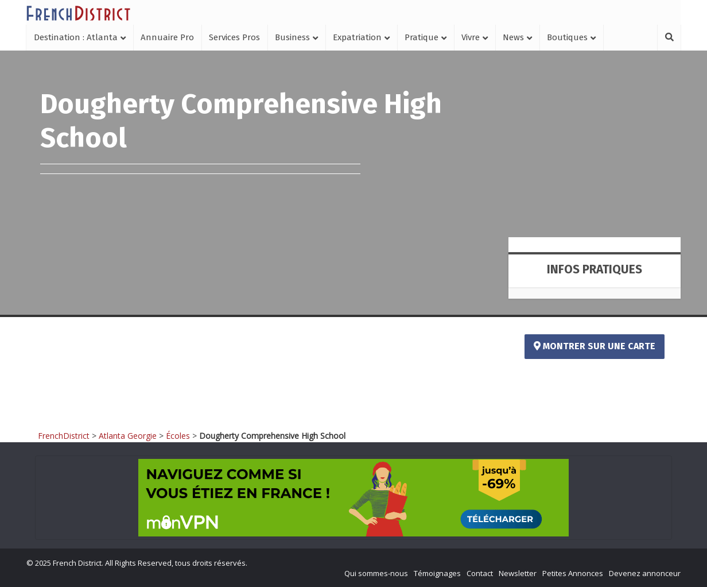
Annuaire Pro (167, 37)
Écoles (178, 435)
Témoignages (437, 573)
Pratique (421, 37)
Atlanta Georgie (128, 435)
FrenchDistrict (64, 435)
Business (292, 37)
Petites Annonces (572, 573)
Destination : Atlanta (76, 37)
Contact (480, 573)
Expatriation (357, 37)
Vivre (470, 37)
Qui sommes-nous (376, 573)
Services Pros (234, 37)
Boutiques (567, 37)
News (513, 37)
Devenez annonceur (645, 573)
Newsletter (518, 573)
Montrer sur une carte (594, 346)
